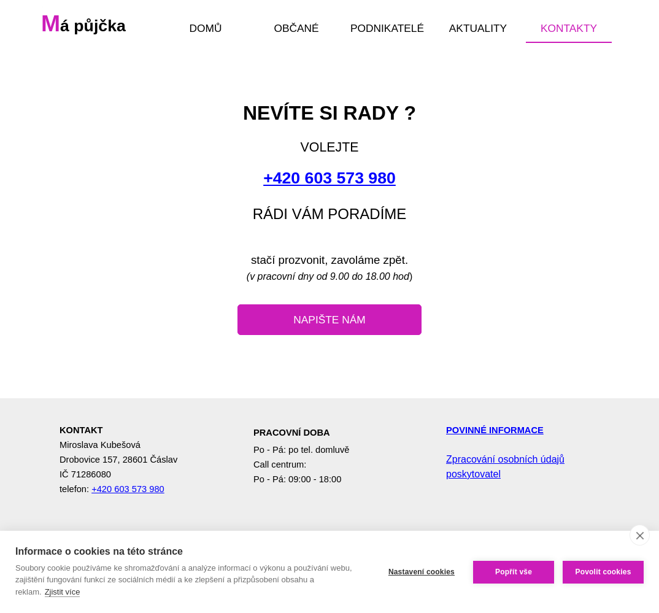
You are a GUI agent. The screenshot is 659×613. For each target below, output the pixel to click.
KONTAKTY (569, 28)
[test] (329, 319)
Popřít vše (513, 572)
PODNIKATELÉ (387, 28)
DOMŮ (206, 28)
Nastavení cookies (421, 572)
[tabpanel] (329, 161)
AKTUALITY (478, 28)
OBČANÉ (296, 28)
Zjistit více (62, 591)
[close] (640, 535)
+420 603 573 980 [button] (329, 178)
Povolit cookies (603, 572)
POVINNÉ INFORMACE (495, 430)
